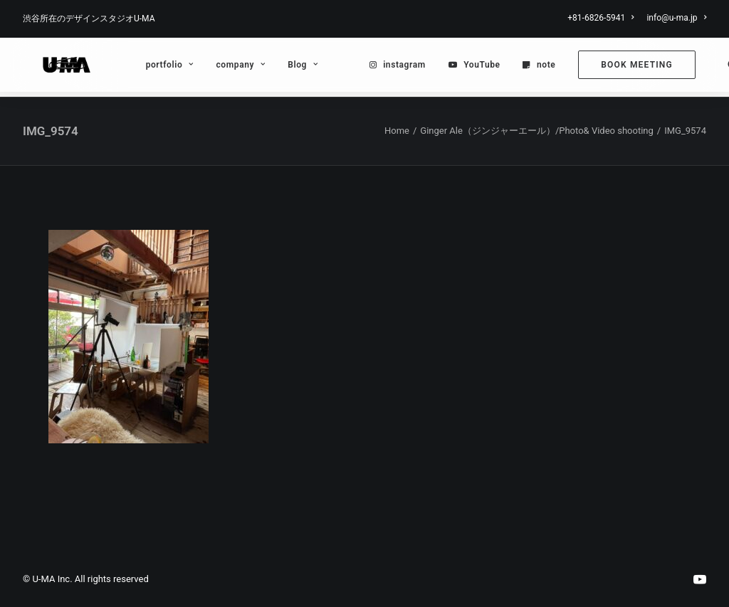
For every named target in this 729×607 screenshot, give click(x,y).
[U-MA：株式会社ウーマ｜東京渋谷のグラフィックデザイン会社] (55, 67)
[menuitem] (603, 18)
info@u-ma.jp (676, 18)
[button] (710, 67)
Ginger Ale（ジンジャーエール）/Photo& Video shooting (536, 131)
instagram (381, 68)
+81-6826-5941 (600, 18)
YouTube (459, 68)
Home (396, 131)
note (522, 68)
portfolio (146, 68)
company (217, 68)
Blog (280, 68)
